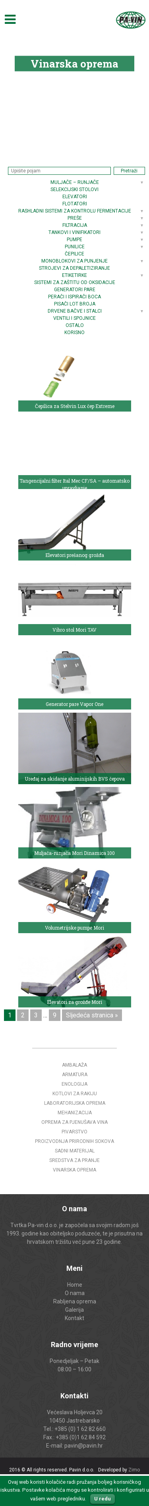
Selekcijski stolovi (74, 189)
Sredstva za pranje (74, 1160)
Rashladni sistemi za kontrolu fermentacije (74, 211)
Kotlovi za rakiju (74, 1093)
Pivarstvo (74, 1132)
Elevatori (74, 196)
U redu (102, 1499)
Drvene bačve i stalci (75, 311)
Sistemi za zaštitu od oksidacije (74, 282)
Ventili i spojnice (74, 318)
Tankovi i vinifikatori (74, 232)
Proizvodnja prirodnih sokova (74, 1141)
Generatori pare (74, 289)
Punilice (75, 246)
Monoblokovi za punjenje (74, 261)
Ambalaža (74, 1065)
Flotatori (74, 204)
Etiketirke (74, 275)
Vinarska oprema (74, 1170)
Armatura (74, 1074)
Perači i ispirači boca (74, 297)
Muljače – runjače (74, 182)
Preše (75, 218)
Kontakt (74, 1318)
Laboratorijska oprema (74, 1103)
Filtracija (74, 225)
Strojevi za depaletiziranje (74, 268)
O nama (75, 1293)
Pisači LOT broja (74, 304)
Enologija (74, 1084)
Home (74, 1285)
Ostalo (75, 325)
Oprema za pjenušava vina (74, 1122)
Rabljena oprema (74, 1301)
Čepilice (74, 254)
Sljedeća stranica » (92, 1015)
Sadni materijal (75, 1151)
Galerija (74, 1310)
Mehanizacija (75, 1112)
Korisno (74, 332)
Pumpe (74, 239)
